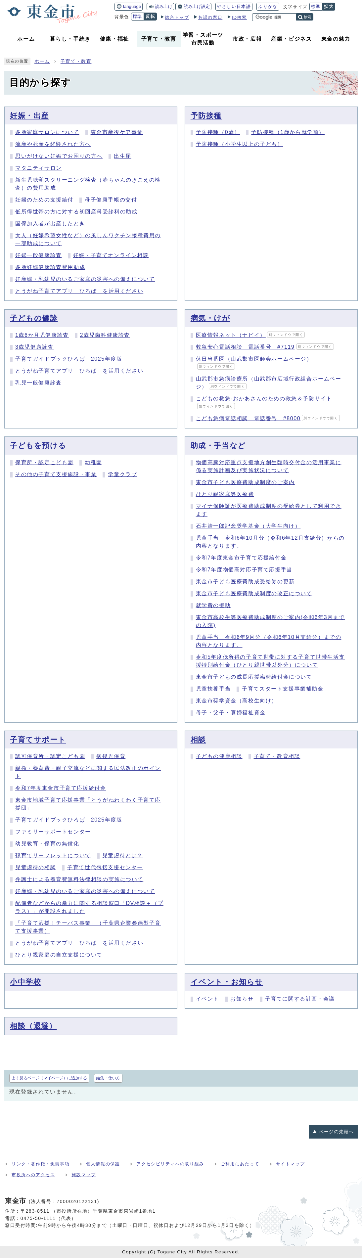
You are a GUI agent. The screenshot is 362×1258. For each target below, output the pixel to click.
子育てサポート (38, 740)
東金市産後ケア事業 (117, 132)
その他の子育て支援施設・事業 (56, 474)
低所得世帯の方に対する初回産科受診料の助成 (76, 211)
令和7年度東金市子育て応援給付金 (241, 558)
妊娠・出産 (29, 116)
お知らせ (241, 999)
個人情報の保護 (103, 1163)
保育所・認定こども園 (44, 462)
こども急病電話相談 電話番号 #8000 (268, 418)
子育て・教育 (76, 61)
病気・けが (210, 318)
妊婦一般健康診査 (38, 255)
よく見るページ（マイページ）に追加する (49, 1078)
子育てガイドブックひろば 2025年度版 (68, 359)
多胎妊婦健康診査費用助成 (50, 267)
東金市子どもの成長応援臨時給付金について (254, 677)
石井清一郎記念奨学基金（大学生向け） (248, 526)
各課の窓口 (210, 17)
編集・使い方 (108, 1078)
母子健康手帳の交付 (111, 199)
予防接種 (206, 116)
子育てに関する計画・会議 (300, 999)
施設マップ (83, 1174)
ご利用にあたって (240, 1163)
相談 (198, 740)
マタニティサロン (38, 168)
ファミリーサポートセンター (53, 831)
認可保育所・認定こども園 (50, 756)
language (132, 6)
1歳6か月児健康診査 (42, 335)
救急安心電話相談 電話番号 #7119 (265, 347)
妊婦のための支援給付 (44, 199)
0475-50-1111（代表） (48, 1218)
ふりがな (267, 6)
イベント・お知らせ (227, 982)
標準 (316, 6)
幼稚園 (93, 462)
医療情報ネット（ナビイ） (250, 335)
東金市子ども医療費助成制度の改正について (254, 593)
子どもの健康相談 (219, 756)
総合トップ (177, 17)
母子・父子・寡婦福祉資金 (231, 712)
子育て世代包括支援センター (105, 867)
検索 (307, 17)
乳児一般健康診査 (38, 382)
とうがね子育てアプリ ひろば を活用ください (79, 291)
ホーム (42, 61)
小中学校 (25, 982)
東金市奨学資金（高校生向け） (236, 700)
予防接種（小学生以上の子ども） (239, 144)
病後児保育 (110, 756)
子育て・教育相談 (277, 756)
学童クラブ (122, 474)
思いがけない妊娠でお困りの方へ (59, 156)
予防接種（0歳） (218, 132)
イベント (207, 999)
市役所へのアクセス (33, 1174)
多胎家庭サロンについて (47, 132)
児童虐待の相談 (35, 867)
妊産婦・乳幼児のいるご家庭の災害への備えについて (85, 279)
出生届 (122, 156)
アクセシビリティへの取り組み (170, 1163)
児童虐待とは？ (122, 855)
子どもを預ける (38, 445)
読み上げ (163, 6)
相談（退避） (33, 1026)
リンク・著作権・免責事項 (40, 1163)
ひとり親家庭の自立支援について (59, 955)
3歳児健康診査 (34, 347)
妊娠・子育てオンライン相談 (111, 255)
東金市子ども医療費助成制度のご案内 (245, 482)
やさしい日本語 (234, 6)
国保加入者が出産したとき (50, 223)
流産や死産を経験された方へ (53, 144)
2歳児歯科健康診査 (105, 335)
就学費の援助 (213, 605)
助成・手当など (218, 445)
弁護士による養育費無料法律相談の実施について (79, 879)
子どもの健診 (34, 318)
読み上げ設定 (197, 6)
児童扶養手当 (213, 689)
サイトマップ (290, 1163)
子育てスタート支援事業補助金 (282, 689)
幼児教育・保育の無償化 (47, 843)
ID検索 (239, 17)
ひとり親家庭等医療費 (225, 494)
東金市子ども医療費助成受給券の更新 (245, 581)
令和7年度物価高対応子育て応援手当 (244, 569)
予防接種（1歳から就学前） (288, 132)
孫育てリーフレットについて (53, 855)
